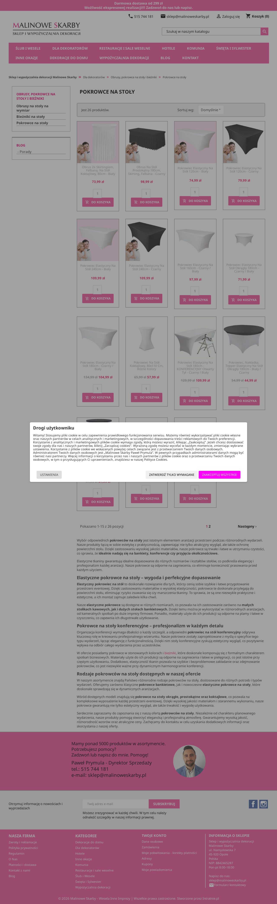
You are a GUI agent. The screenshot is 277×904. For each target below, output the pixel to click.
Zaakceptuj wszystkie (216, 475)
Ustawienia (52, 475)
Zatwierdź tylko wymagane (168, 475)
